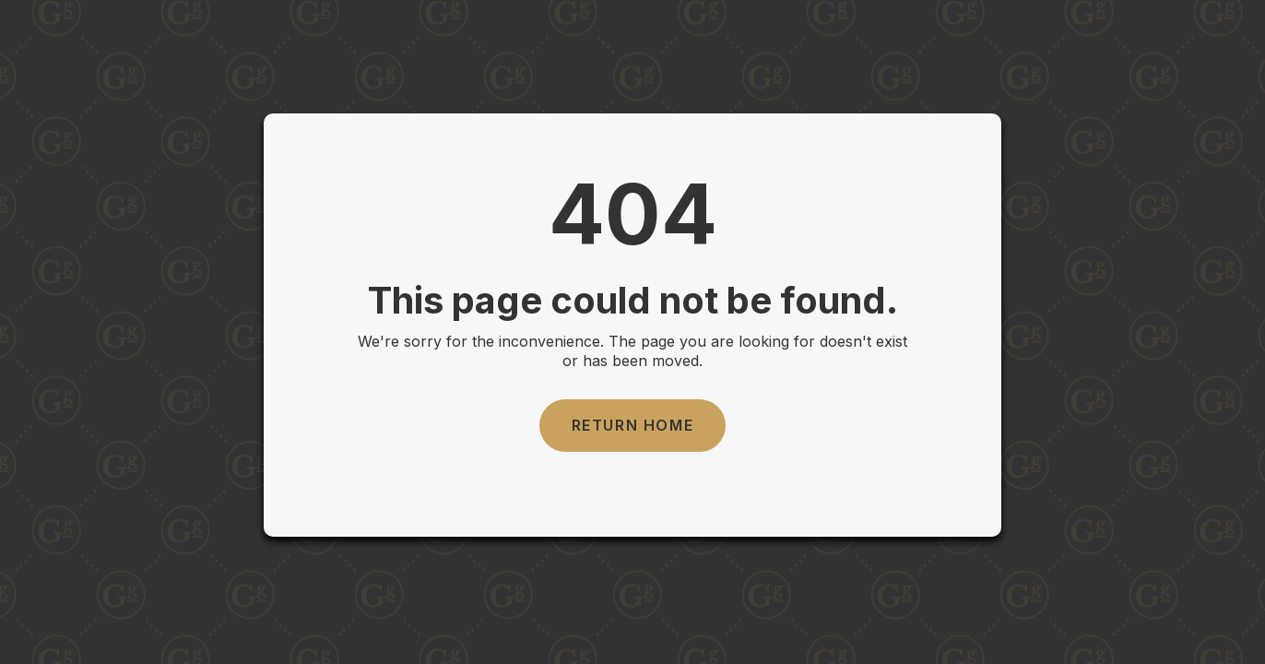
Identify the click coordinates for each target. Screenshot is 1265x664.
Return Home (633, 425)
